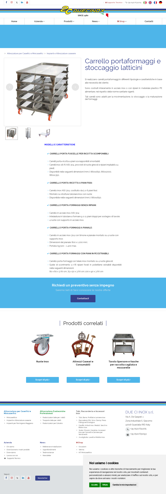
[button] (122, 21)
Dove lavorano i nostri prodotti (17, 450)
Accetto (94, 485)
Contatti (149, 21)
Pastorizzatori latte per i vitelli (52, 417)
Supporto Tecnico (12, 458)
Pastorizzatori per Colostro (51, 423)
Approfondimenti (48, 450)
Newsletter (45, 455)
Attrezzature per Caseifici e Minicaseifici (25, 53)
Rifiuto (105, 485)
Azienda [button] (39, 21)
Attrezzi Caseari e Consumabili (83, 363)
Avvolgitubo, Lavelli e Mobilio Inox (91, 437)
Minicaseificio (10, 417)
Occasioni (81, 447)
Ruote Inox (42, 361)
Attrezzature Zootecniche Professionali (52, 412)
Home (14, 21)
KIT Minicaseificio (84, 452)
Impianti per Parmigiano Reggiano (18, 423)
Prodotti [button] (69, 21)
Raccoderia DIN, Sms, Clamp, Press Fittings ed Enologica (91, 421)
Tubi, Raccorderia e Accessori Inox (90, 412)
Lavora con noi (11, 455)
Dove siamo (10, 452)
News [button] (95, 21)
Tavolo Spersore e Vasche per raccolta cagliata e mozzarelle (124, 364)
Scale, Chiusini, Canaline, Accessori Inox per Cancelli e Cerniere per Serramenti (91, 432)
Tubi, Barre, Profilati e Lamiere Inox (91, 417)
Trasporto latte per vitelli (50, 420)
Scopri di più (42, 380)
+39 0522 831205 (133, 2)
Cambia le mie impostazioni (124, 485)
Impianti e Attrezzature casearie (61, 53)
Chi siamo (9, 447)
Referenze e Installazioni (50, 447)
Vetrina (80, 450)
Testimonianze (47, 452)
